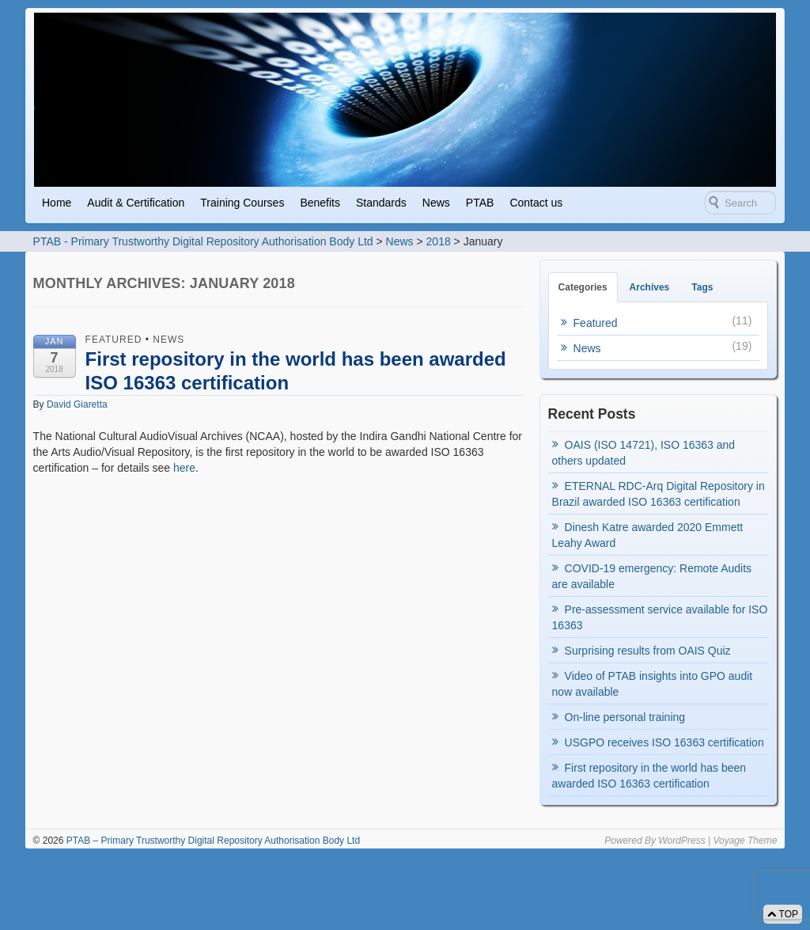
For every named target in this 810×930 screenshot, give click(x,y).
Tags (702, 287)
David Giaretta (77, 404)
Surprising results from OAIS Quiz (648, 650)
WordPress (681, 840)
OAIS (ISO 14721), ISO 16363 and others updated (644, 452)
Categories (583, 287)
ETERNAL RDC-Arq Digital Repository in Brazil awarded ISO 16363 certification (658, 494)
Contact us (535, 202)
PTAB (480, 202)
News (436, 202)
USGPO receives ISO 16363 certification (664, 742)
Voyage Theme (745, 840)
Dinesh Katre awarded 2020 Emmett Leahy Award (648, 535)
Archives (650, 287)
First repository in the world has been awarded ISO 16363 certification (649, 775)
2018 (438, 241)
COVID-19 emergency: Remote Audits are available (652, 576)
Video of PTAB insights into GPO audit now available (652, 684)
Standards (381, 202)
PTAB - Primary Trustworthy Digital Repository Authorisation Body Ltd (203, 241)
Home (56, 202)
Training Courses (242, 202)
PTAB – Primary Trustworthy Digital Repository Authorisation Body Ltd (211, 840)
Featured (113, 339)
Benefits (320, 202)
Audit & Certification (135, 202)
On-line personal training (625, 717)
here (184, 467)
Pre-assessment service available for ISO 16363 (660, 617)
